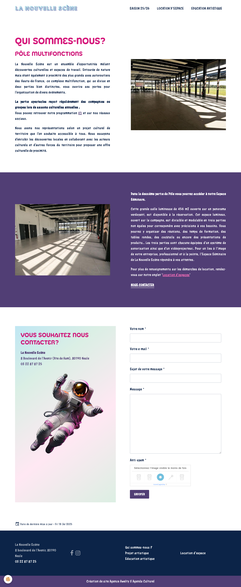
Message (136, 389)
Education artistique (206, 8)
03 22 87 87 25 (31, 364)
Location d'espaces (176, 275)
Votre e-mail (138, 349)
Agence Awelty (119, 581)
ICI (80, 113)
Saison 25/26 (139, 8)
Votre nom (137, 329)
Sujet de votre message (146, 369)
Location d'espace (170, 8)
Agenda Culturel (144, 581)
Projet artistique (137, 553)
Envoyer (139, 494)
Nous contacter (142, 285)
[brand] (47, 8)
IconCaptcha (159, 484)
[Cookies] (8, 579)
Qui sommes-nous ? (138, 547)
